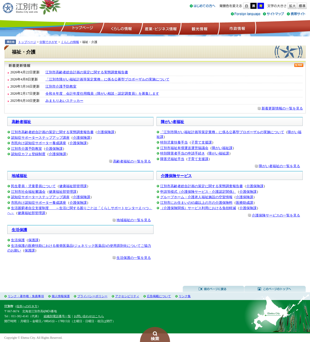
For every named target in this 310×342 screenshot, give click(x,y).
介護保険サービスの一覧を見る (276, 215)
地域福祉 (19, 176)
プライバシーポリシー (92, 296)
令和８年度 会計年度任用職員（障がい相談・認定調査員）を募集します (102, 93)
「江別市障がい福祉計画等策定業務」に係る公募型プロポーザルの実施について (107, 79)
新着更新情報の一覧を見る (282, 108)
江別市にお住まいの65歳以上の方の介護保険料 (196, 202)
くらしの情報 (121, 28)
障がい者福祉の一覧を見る (279, 166)
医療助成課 (244, 202)
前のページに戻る (213, 289)
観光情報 (199, 28)
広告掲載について (159, 296)
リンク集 (185, 296)
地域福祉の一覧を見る (133, 220)
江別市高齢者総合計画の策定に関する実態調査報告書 (86, 72)
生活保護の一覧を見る (133, 258)
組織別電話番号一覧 (57, 316)
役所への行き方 (26, 306)
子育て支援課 (201, 142)
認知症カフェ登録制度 (28, 154)
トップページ (82, 28)
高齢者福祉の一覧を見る (132, 161)
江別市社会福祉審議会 (28, 191)
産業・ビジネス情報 (159, 28)
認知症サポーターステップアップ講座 (40, 137)
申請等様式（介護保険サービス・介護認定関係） (198, 191)
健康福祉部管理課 (73, 186)
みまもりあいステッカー (64, 100)
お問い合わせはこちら (89, 316)
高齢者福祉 (21, 122)
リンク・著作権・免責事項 (26, 296)
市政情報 (236, 28)
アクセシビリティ (127, 296)
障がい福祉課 (222, 148)
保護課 (33, 240)
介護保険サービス (176, 176)
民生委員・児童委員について (33, 186)
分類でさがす (48, 42)
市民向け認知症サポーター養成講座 (38, 143)
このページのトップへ (275, 289)
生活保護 (19, 230)
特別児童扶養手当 (174, 142)
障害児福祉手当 (172, 159)
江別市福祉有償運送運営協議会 (184, 148)
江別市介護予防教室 (60, 86)
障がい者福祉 (172, 122)
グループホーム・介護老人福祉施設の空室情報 (196, 197)
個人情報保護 (61, 296)
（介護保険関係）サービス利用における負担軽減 (198, 208)
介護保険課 (105, 132)
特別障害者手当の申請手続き (182, 153)
